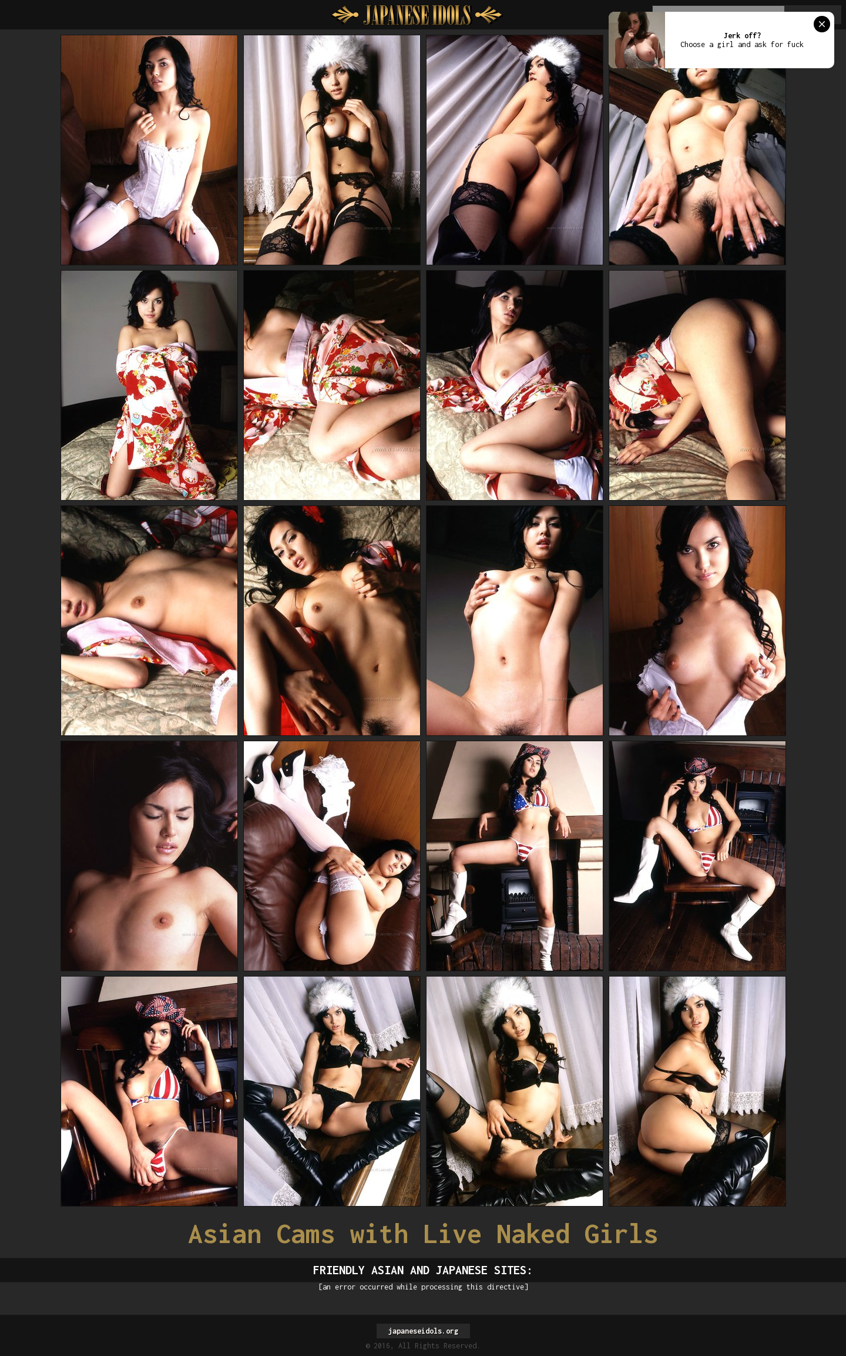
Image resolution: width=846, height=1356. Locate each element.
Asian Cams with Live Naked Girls (423, 1233)
